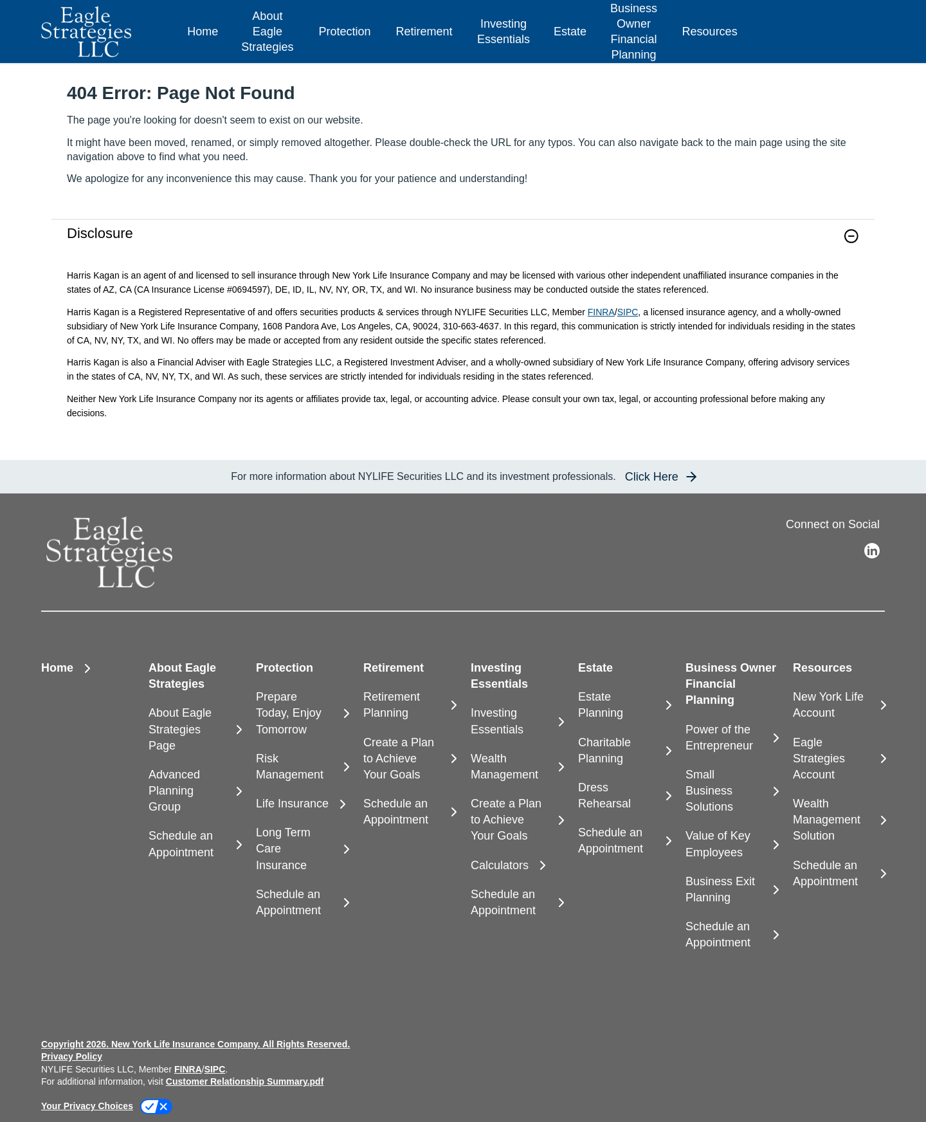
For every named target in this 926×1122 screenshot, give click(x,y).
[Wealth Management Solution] (839, 820)
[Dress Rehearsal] (624, 796)
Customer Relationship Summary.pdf (245, 1081)
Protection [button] (344, 31)
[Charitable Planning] (624, 751)
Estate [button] (570, 31)
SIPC (628, 312)
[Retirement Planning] (409, 705)
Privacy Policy (71, 1056)
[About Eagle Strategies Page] (195, 729)
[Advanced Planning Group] (195, 791)
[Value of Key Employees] (731, 844)
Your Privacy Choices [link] (87, 1106)
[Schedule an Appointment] (195, 844)
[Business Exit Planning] (731, 890)
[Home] (202, 32)
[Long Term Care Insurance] (302, 849)
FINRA (601, 312)
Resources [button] (710, 31)
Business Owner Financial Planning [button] (633, 31)
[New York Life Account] (839, 705)
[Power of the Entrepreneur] (731, 738)
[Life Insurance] (302, 804)
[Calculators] (517, 866)
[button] (851, 236)
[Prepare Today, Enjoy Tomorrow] (302, 713)
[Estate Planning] (624, 705)
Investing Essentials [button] (503, 31)
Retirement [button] (423, 31)
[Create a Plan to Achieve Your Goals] (409, 759)
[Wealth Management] (517, 767)
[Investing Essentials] (517, 721)
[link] (463, 244)
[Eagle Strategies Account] (839, 759)
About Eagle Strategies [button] (267, 31)
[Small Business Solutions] (731, 791)
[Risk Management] (302, 767)
